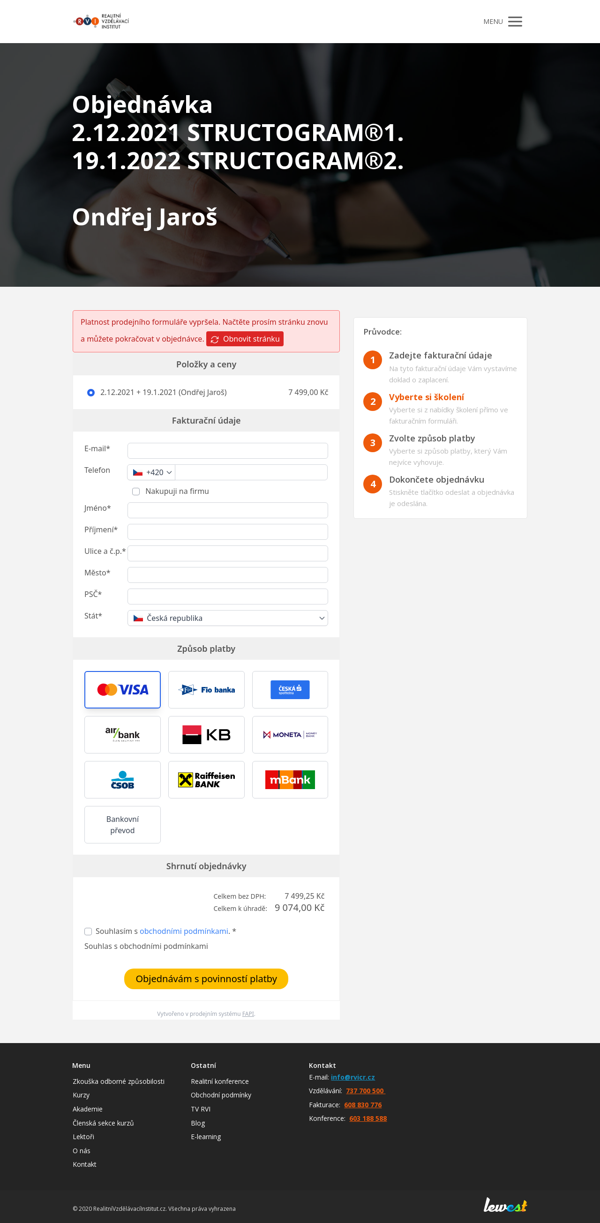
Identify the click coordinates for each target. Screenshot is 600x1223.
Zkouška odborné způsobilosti (119, 1081)
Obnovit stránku (245, 339)
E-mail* (97, 448)
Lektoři (83, 1136)
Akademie (88, 1108)
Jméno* (97, 508)
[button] (122, 689)
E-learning (206, 1136)
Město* (97, 572)
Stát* (93, 616)
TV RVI (200, 1108)
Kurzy (81, 1094)
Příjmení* (101, 529)
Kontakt (85, 1164)
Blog (198, 1123)
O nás (81, 1150)
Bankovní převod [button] (122, 824)
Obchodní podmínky (221, 1094)
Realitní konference (220, 1081)
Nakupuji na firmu (176, 491)
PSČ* (93, 594)
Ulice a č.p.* (105, 551)
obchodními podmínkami (184, 931)
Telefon (97, 470)
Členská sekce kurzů (103, 1123)
